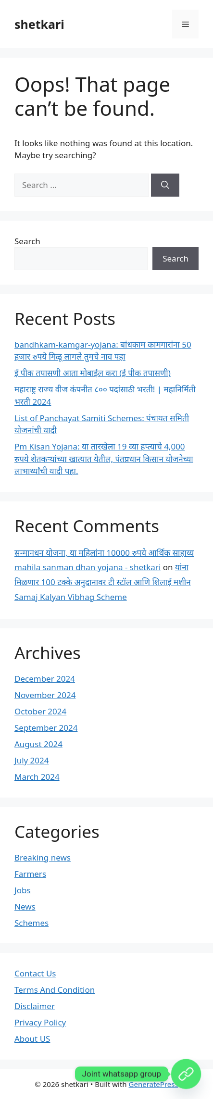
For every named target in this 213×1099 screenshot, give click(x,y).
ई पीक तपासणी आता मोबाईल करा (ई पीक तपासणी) (92, 372)
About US (32, 1038)
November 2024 (44, 694)
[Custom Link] (186, 1074)
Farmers (30, 873)
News (25, 906)
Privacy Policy (40, 1022)
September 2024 (45, 727)
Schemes (31, 922)
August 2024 (38, 743)
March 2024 (37, 776)
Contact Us (35, 973)
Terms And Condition (54, 989)
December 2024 (44, 678)
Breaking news (42, 857)
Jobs (22, 890)
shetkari (39, 24)
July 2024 (31, 760)
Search (27, 241)
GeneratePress (153, 1084)
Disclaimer (34, 1006)
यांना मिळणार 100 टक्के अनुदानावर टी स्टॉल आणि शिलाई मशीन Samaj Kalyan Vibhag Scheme (102, 582)
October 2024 (40, 711)
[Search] (165, 185)
